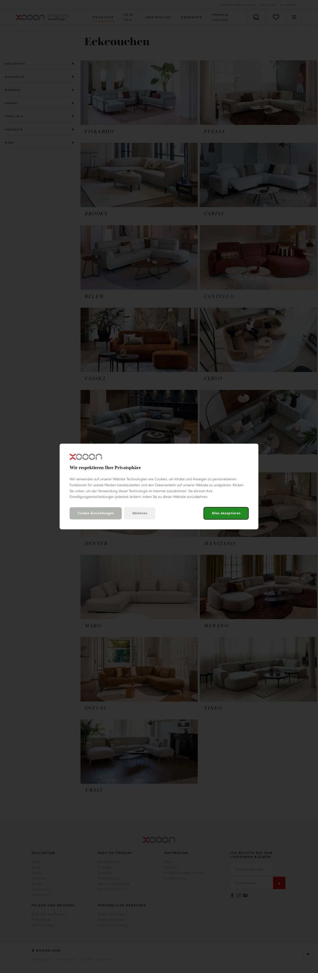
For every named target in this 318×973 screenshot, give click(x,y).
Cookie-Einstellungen (96, 513)
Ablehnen (139, 513)
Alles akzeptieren (226, 513)
